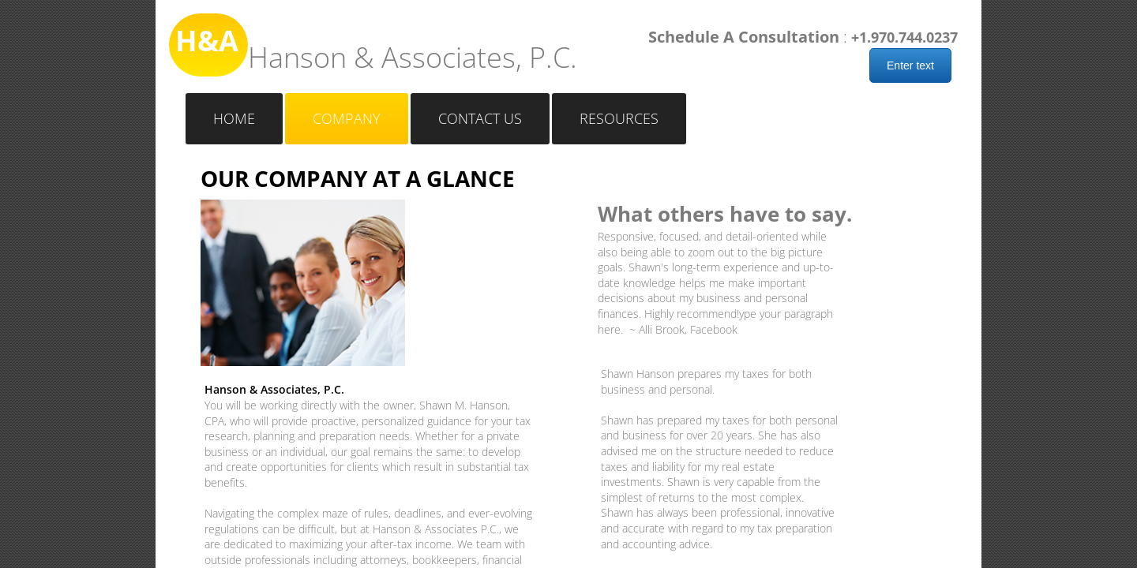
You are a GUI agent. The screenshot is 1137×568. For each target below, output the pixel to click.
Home (234, 118)
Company (347, 118)
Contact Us (480, 118)
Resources (619, 118)
